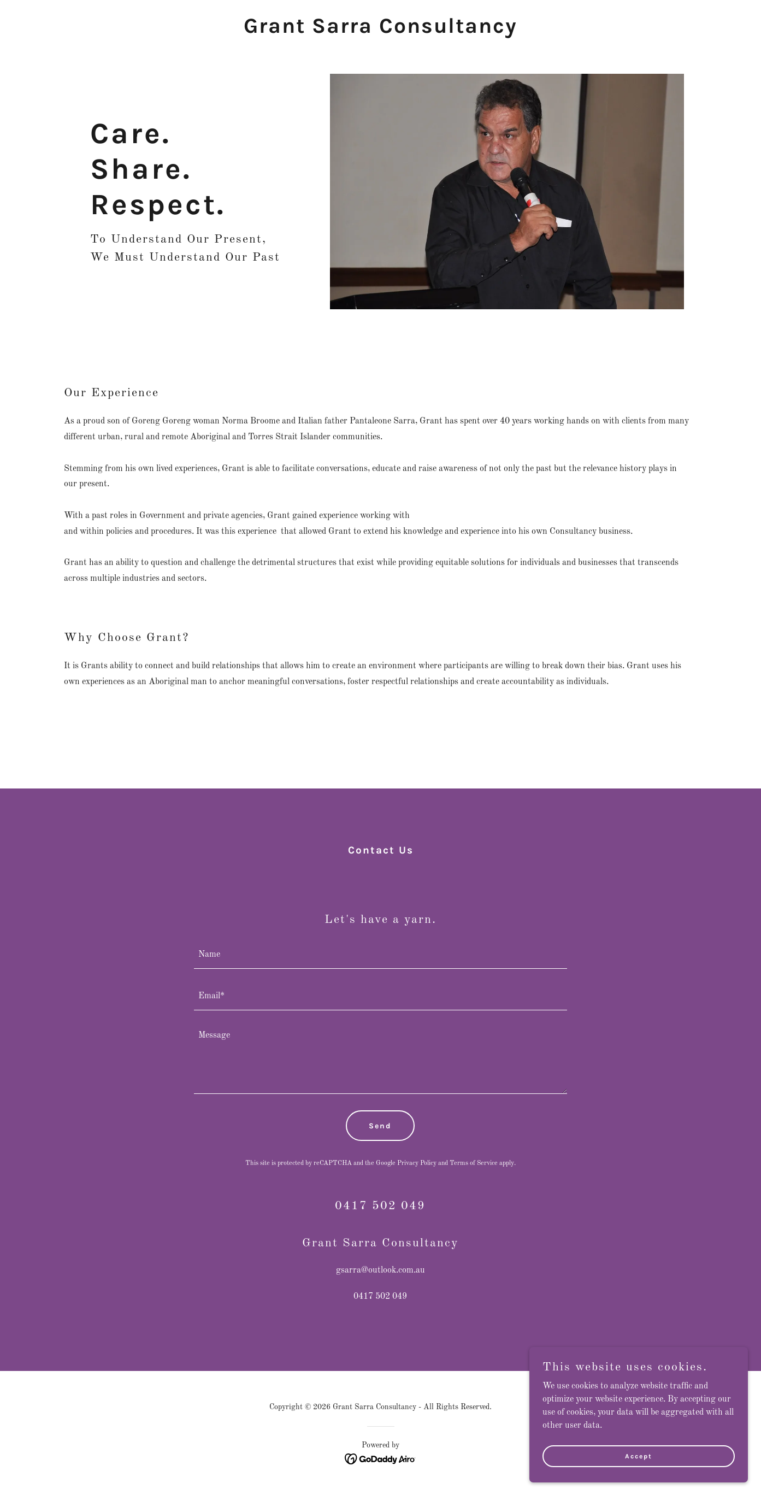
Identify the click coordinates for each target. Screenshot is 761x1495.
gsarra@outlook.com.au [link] (380, 1270)
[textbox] (380, 954)
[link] (380, 30)
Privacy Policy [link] (416, 1163)
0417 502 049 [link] (380, 1296)
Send (380, 1126)
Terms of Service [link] (474, 1163)
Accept (638, 1471)
